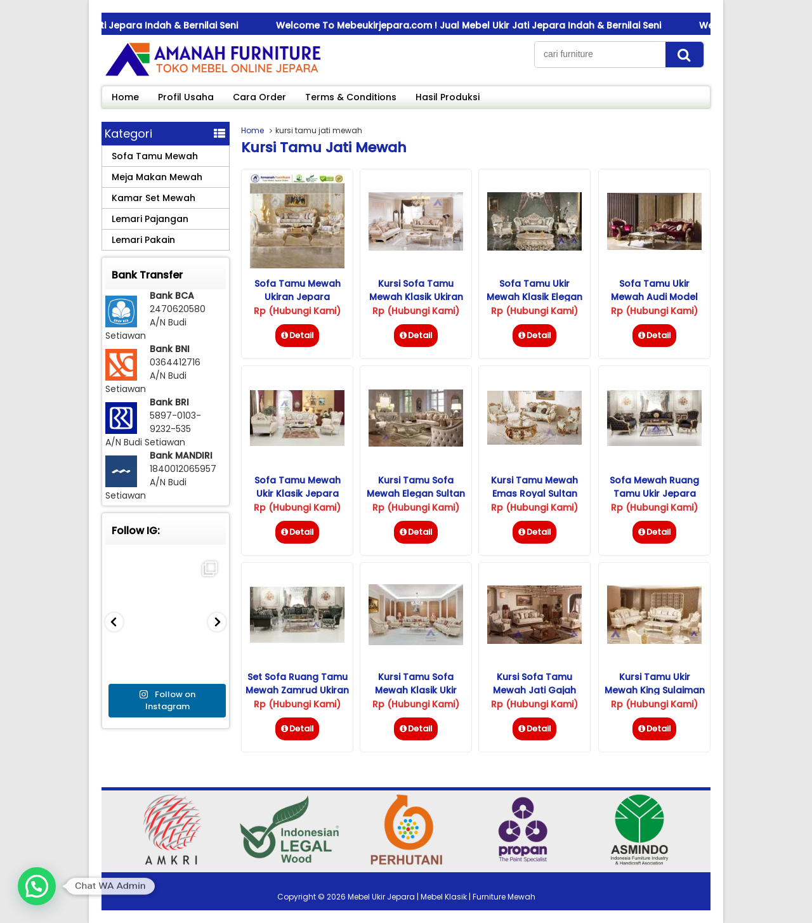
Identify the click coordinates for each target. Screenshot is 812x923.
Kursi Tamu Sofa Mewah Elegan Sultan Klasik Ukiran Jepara (416, 493)
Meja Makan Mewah (157, 177)
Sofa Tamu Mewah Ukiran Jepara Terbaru (297, 297)
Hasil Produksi (448, 97)
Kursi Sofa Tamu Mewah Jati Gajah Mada (534, 690)
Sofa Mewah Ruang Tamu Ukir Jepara (654, 487)
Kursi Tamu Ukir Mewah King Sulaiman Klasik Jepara (655, 690)
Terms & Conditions (350, 97)
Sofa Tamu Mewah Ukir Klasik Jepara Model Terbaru (297, 493)
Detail (297, 335)
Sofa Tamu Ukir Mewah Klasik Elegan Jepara (534, 297)
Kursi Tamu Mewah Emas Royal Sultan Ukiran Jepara (534, 493)
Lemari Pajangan (150, 219)
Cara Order (259, 97)
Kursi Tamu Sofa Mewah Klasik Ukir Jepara (416, 690)
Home (125, 97)
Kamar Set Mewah (153, 198)
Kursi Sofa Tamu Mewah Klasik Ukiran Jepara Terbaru (416, 297)
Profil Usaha (186, 97)
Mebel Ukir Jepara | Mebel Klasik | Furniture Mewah (441, 896)
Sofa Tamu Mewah (155, 156)
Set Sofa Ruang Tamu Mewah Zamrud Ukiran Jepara (297, 690)
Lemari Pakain (143, 239)
